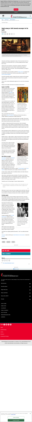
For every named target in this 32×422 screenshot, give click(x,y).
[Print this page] (12, 34)
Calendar (3, 308)
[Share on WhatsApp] (9, 34)
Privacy (2, 334)
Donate (2, 299)
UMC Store (3, 303)
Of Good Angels (21, 168)
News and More (4, 292)
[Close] (30, 413)
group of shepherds (10, 115)
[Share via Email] (14, 34)
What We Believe (12, 19)
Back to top (16, 269)
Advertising (3, 329)
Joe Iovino (3, 234)
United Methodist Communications (19, 234)
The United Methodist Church (8, 263)
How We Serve (4, 286)
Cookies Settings (16, 417)
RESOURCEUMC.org (5, 314)
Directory (3, 305)
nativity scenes (20, 71)
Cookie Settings (5, 336)
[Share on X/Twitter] (7, 34)
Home (2, 19)
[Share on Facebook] (5, 34)
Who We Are (7, 19)
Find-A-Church (4, 310)
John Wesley (4, 157)
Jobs (2, 327)
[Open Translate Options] (5, 22)
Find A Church (6, 254)
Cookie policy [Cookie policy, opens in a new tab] (13, 414)
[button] (30, 16)
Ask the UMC (4, 312)
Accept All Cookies (16, 420)
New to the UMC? (4, 295)
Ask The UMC (5, 251)
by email (3, 236)
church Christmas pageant (6, 74)
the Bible (10, 92)
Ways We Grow (4, 289)
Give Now (16, 9)
